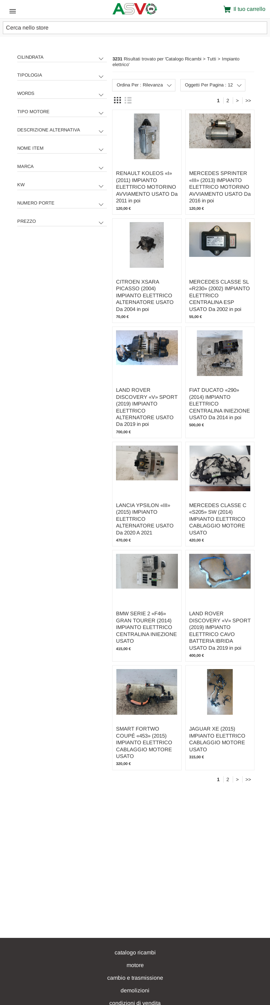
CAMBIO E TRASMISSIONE (135, 978)
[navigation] (62, 144)
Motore (135, 965)
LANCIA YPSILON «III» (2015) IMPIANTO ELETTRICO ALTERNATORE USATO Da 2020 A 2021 (145, 519)
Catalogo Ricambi (135, 952)
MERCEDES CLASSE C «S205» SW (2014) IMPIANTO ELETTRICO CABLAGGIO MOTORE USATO (217, 519)
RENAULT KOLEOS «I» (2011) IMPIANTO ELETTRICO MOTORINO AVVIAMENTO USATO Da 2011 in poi (147, 186)
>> (248, 100)
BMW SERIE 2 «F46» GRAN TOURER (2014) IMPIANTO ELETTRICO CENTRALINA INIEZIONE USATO (146, 627)
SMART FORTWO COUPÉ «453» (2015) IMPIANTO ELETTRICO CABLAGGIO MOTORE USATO (144, 742)
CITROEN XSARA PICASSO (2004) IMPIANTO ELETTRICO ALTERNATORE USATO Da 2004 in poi (145, 295)
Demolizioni (135, 990)
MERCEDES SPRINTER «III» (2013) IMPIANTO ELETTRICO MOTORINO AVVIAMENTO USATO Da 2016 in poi (220, 186)
